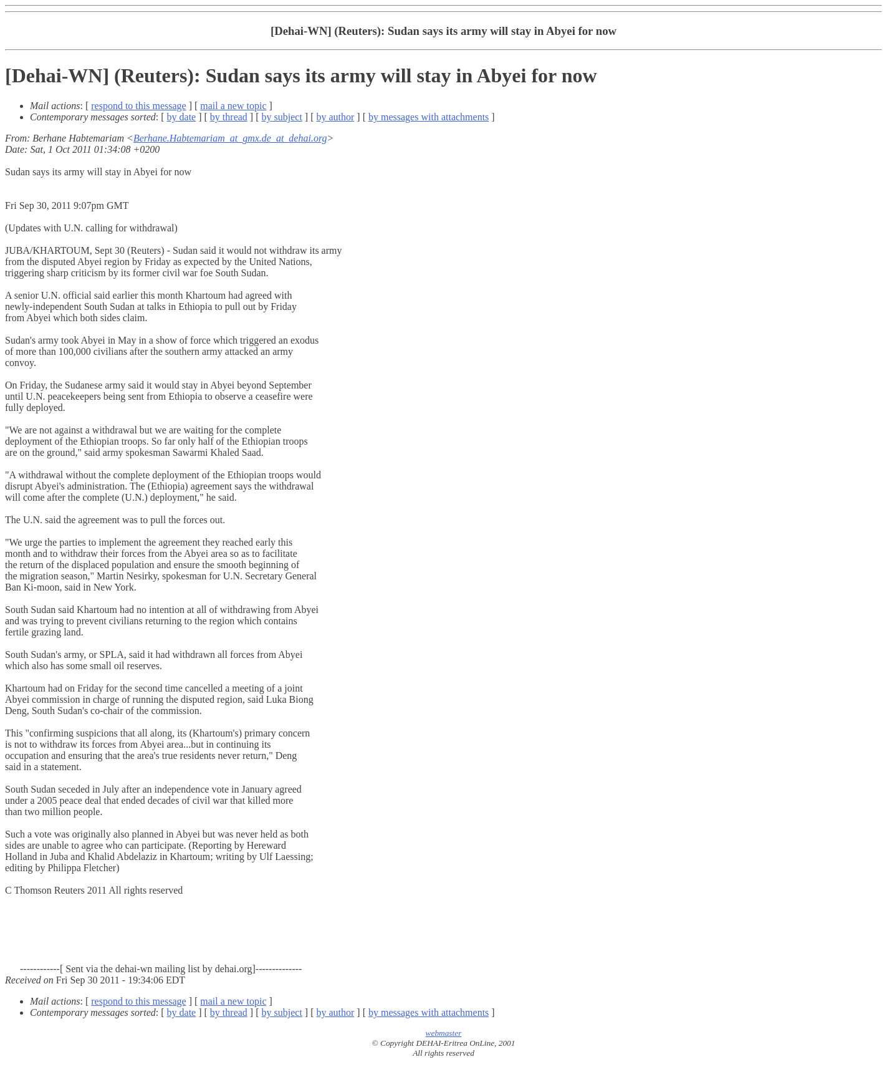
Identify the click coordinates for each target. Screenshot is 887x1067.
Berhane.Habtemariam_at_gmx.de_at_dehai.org (230, 138)
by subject (282, 117)
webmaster (444, 1033)
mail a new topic (233, 105)
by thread (228, 117)
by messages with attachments (428, 117)
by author (335, 117)
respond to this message (138, 105)
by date (181, 117)
